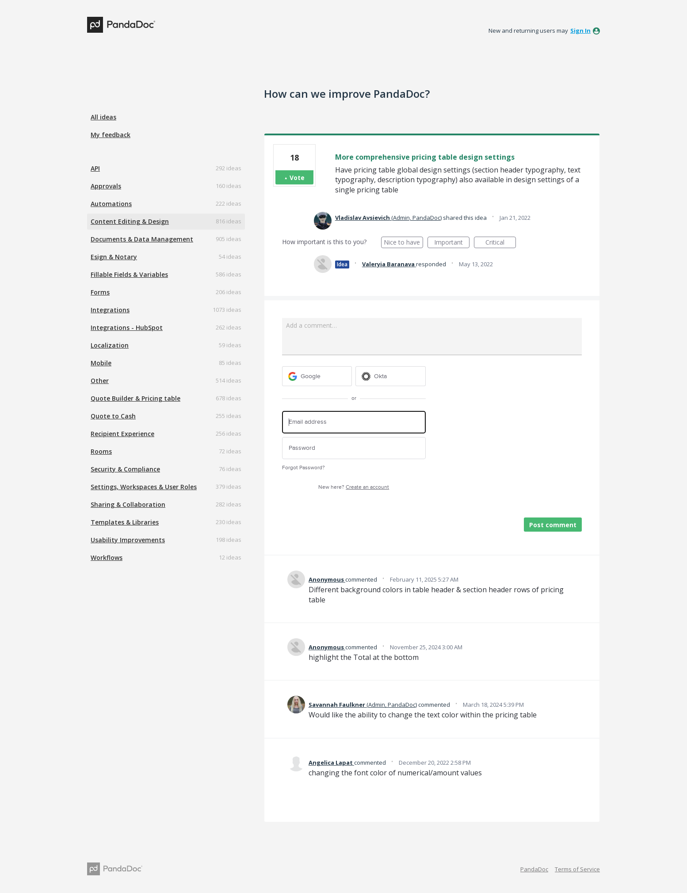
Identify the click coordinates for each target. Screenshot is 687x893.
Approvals (106, 186)
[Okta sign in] (390, 376)
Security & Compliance (125, 469)
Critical (500, 243)
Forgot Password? (303, 467)
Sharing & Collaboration (128, 504)
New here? (353, 487)
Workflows (106, 557)
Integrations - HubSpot (127, 327)
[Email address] (354, 422)
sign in (580, 30)
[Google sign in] (317, 376)
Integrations (110, 310)
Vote (297, 177)
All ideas (103, 117)
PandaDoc (534, 869)
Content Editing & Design (130, 221)
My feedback (110, 134)
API (95, 168)
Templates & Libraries (125, 522)
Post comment (552, 525)
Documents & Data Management (142, 239)
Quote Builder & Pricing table (135, 398)
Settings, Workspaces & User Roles (144, 487)
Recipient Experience (122, 433)
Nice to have (403, 243)
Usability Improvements (128, 540)
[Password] (354, 448)
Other (100, 380)
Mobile (101, 363)
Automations (111, 203)
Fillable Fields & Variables (129, 274)
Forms (100, 292)
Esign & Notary (114, 257)
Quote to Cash (113, 416)
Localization (110, 345)
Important (451, 243)
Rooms (101, 451)
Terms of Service (577, 869)
